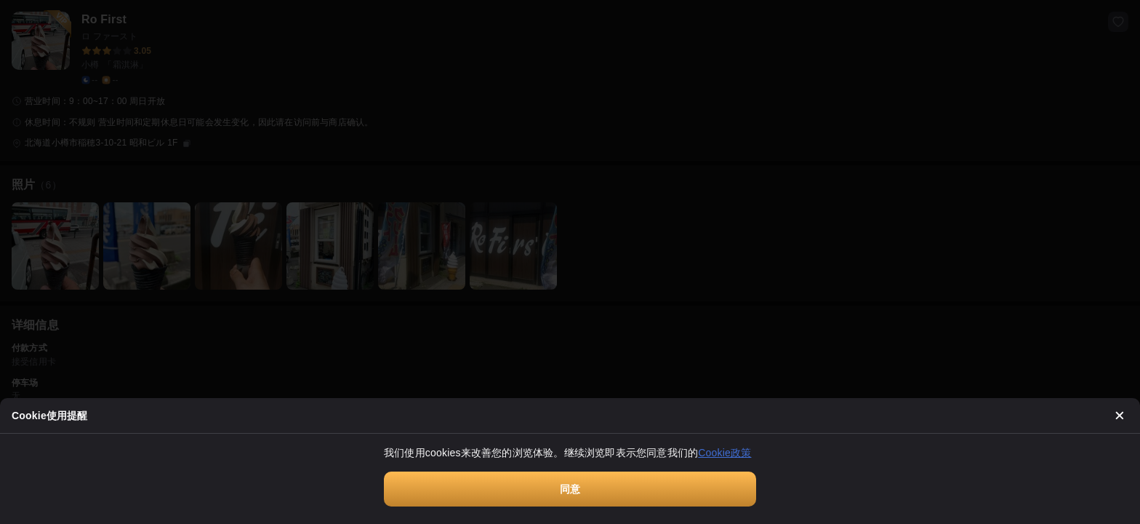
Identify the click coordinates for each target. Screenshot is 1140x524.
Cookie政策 (724, 452)
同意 (570, 489)
